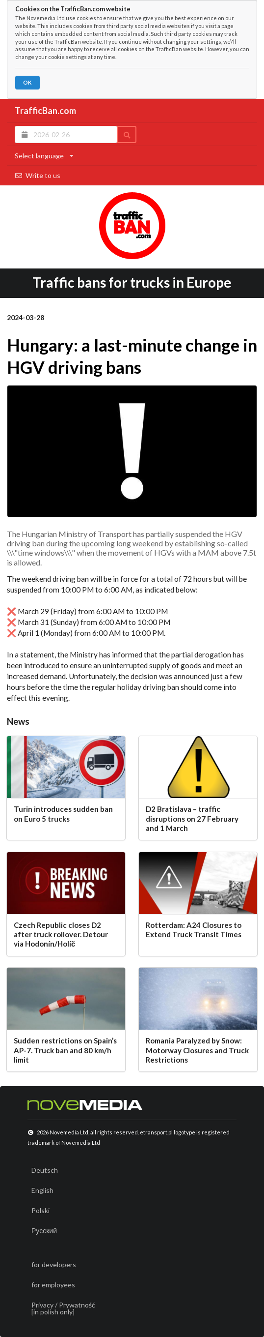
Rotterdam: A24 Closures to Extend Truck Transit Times (193, 930)
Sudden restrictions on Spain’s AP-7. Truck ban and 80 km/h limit (65, 1050)
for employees (53, 1284)
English (42, 1190)
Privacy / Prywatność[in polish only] (63, 1308)
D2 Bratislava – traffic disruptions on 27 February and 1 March (192, 818)
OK (27, 82)
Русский (44, 1230)
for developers (53, 1264)
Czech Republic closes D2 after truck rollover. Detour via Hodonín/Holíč (61, 935)
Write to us (37, 175)
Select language (44, 155)
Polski (40, 1210)
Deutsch (44, 1170)
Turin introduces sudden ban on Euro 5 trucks (63, 813)
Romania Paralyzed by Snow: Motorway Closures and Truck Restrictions (197, 1050)
